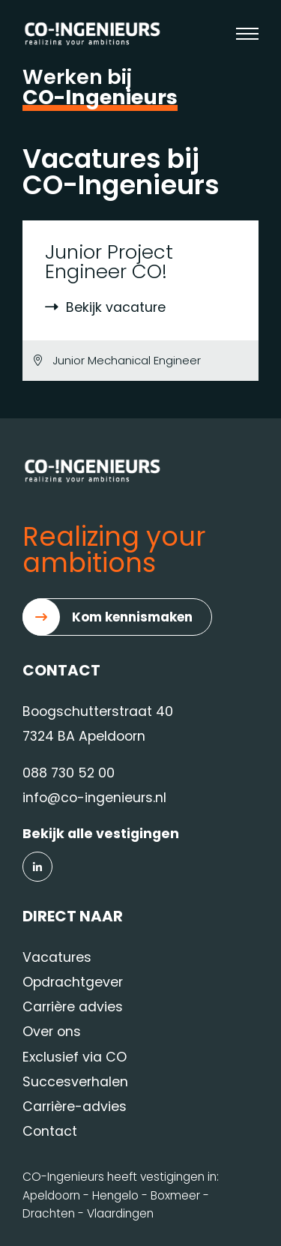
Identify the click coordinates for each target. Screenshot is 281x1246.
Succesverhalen (75, 1082)
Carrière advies (72, 1007)
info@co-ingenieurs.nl (94, 798)
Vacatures (56, 957)
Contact (49, 1131)
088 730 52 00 (68, 773)
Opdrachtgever (72, 982)
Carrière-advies (74, 1107)
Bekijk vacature (105, 307)
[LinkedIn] (37, 867)
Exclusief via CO (74, 1057)
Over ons (51, 1032)
